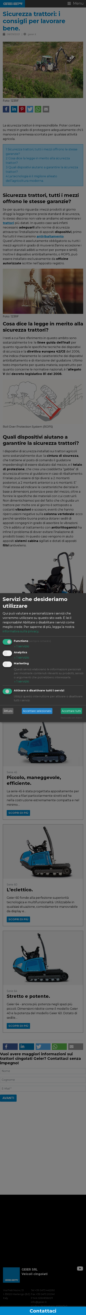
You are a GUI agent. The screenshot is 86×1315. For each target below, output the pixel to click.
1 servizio (21, 646)
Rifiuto (8, 711)
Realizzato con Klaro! (71, 717)
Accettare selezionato (37, 711)
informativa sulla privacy (20, 631)
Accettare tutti (71, 711)
